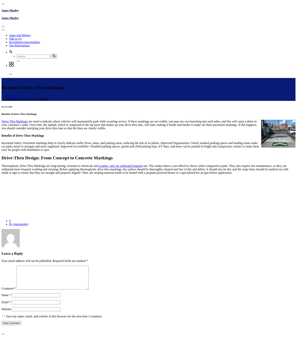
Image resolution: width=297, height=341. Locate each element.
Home (12, 95)
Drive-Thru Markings (15, 121)
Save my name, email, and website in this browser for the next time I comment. (54, 320)
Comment (9, 293)
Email (6, 306)
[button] (10, 52)
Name (6, 299)
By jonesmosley (19, 224)
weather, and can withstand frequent (120, 165)
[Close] (10, 74)
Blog (23, 95)
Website (6, 313)
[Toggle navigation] (3, 26)
